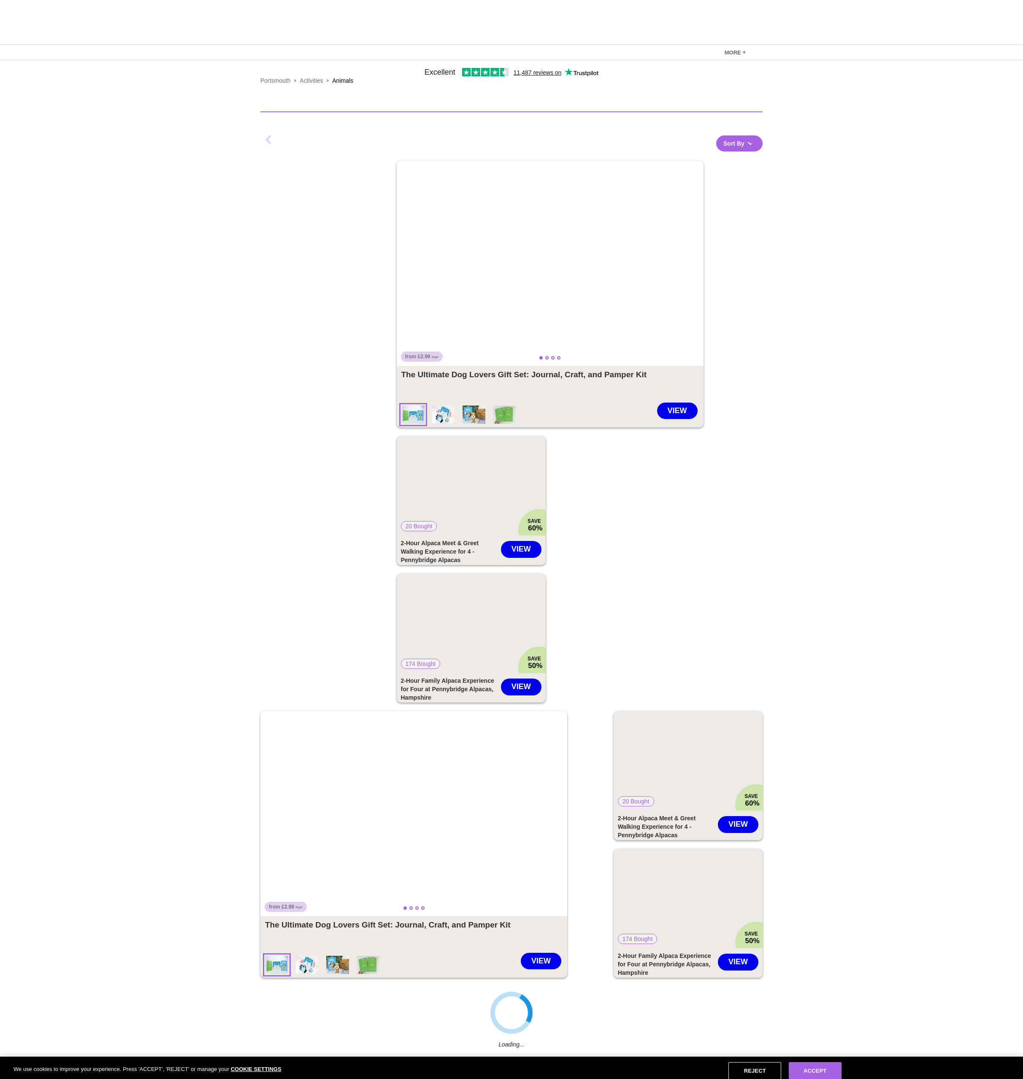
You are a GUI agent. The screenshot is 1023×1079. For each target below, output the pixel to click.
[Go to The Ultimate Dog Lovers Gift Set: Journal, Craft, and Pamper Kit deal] (524, 374)
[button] (550, 263)
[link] (735, 52)
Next (754, 139)
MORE (735, 53)
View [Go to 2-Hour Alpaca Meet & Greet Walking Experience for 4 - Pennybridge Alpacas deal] (521, 549)
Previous (269, 139)
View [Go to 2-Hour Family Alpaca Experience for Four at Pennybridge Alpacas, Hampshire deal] (521, 686)
